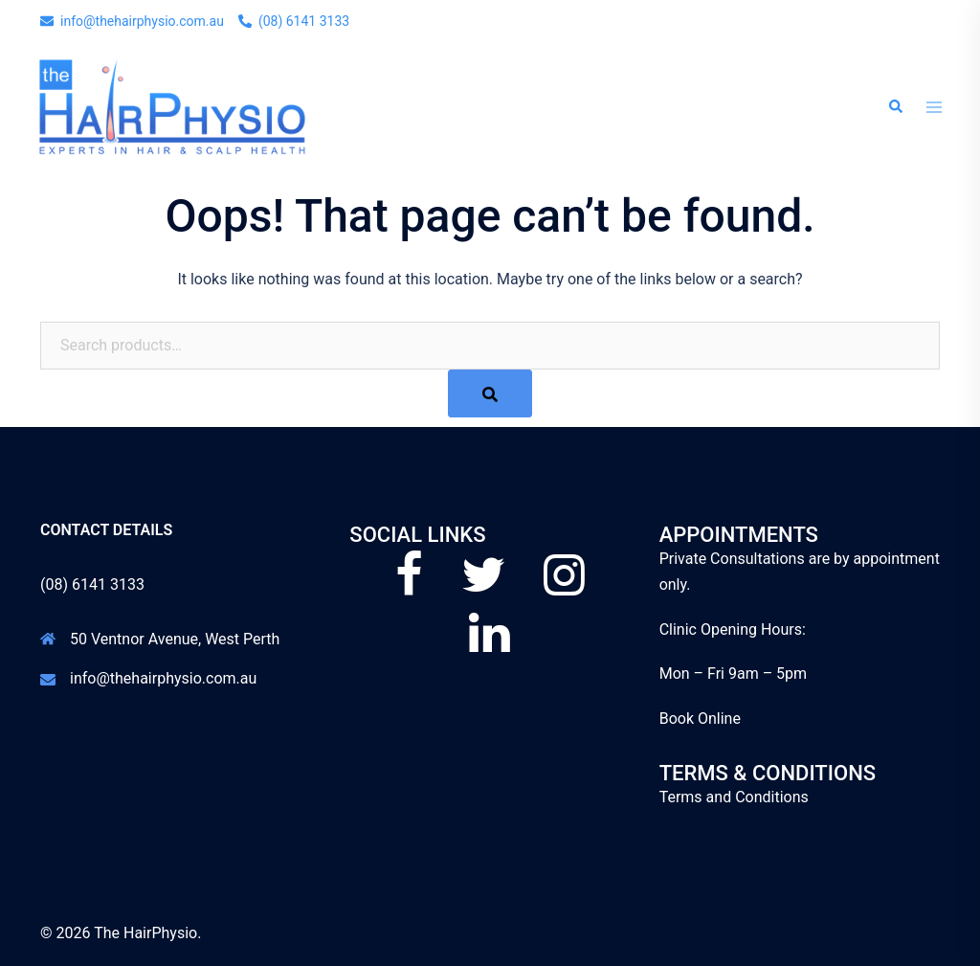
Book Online (700, 718)
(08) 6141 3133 (92, 584)
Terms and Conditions (734, 797)
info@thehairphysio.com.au (163, 678)
